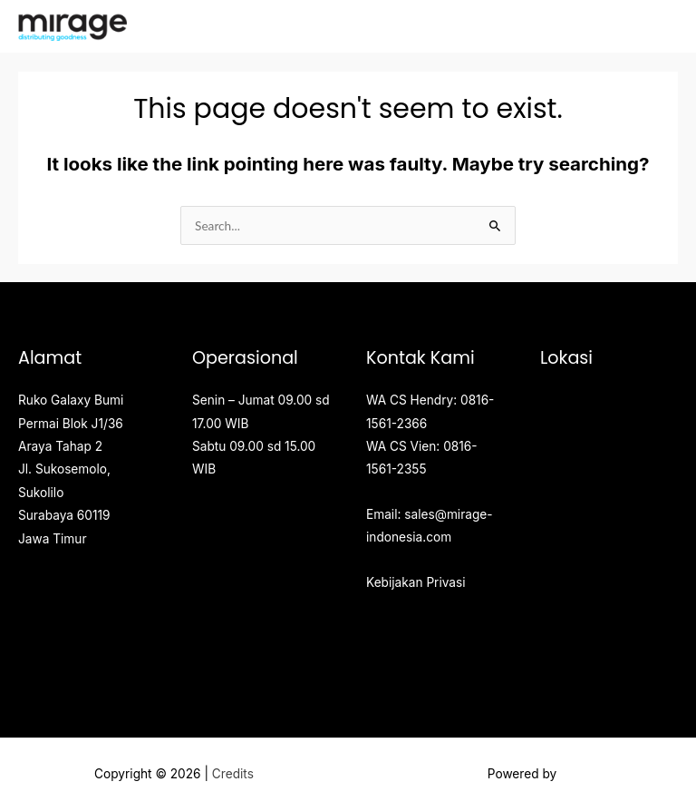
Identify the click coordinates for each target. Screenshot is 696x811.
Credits (233, 774)
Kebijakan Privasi (416, 582)
